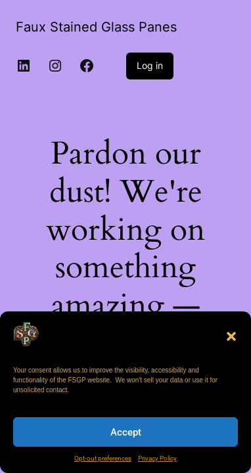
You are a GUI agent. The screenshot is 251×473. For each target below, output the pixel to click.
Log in (150, 65)
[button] (231, 336)
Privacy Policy (157, 458)
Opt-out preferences (102, 458)
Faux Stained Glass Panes (96, 27)
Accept (125, 432)
